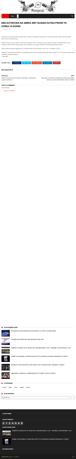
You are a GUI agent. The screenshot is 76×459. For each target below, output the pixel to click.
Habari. (28, 387)
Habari (4, 387)
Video (10, 387)
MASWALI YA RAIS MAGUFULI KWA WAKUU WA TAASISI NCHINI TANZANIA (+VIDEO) (37, 365)
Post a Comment (9, 91)
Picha (15, 387)
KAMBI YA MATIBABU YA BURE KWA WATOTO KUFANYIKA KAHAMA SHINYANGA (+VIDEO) (39, 356)
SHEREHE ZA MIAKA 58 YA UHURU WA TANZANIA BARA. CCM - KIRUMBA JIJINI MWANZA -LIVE (40, 348)
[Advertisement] (37, 108)
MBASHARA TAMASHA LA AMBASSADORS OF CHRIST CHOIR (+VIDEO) (33, 373)
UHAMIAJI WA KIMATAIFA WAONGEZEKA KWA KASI (27, 339)
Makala (22, 387)
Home (5, 16)
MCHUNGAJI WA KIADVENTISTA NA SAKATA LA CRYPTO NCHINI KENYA (33, 331)
